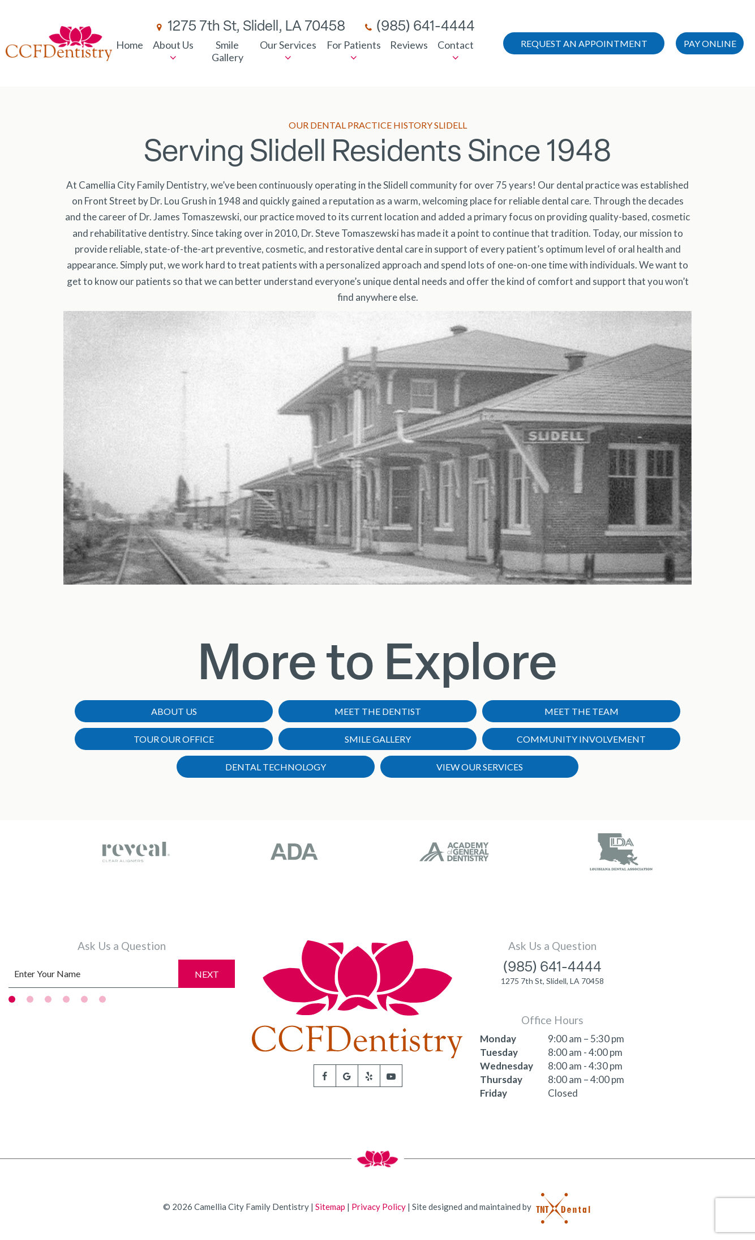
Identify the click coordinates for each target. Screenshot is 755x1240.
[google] (347, 1075)
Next (207, 974)
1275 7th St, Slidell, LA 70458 (249, 27)
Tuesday (499, 1052)
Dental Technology (275, 766)
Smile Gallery (227, 51)
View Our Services (479, 766)
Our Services (288, 51)
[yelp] (369, 1075)
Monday (498, 1038)
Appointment (584, 43)
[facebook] (325, 1075)
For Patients (354, 51)
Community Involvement (581, 739)
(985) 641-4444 (418, 27)
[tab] (12, 999)
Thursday (501, 1079)
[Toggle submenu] (173, 57)
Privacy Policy (378, 1206)
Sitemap (330, 1206)
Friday (493, 1093)
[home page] (59, 43)
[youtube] (391, 1075)
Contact (455, 51)
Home (129, 45)
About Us (173, 51)
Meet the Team (581, 711)
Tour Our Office (174, 739)
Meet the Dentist (377, 711)
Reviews (409, 45)
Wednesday (506, 1066)
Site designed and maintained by (502, 1206)
